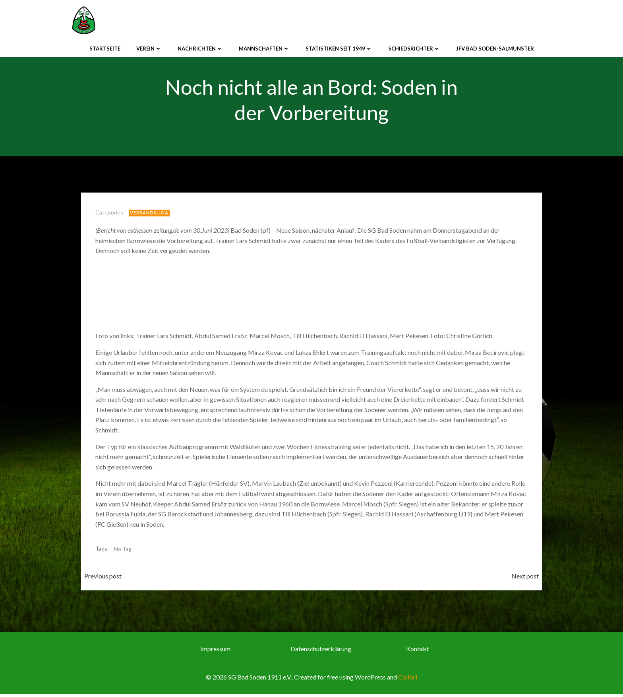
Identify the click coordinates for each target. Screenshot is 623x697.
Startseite (104, 47)
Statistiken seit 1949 (339, 47)
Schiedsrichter (414, 47)
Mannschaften (264, 47)
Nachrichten (200, 47)
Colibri (407, 680)
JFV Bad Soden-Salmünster (495, 47)
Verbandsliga (151, 214)
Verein (149, 47)
